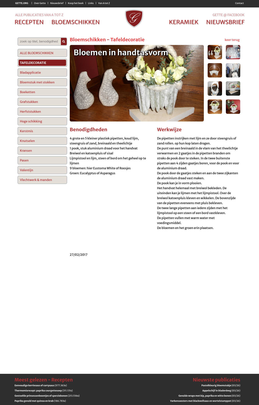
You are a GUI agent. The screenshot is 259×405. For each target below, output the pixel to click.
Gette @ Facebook (228, 15)
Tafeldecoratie (127, 40)
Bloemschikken (88, 40)
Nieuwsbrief (56, 3)
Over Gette (40, 3)
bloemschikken (75, 22)
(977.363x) (41, 385)
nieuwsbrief (225, 22)
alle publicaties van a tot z (39, 15)
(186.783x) (40, 400)
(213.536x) (47, 395)
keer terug (232, 40)
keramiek (183, 22)
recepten (29, 22)
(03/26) (221, 385)
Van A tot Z (104, 3)
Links (91, 3)
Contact (239, 3)
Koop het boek (76, 3)
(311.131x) (44, 390)
